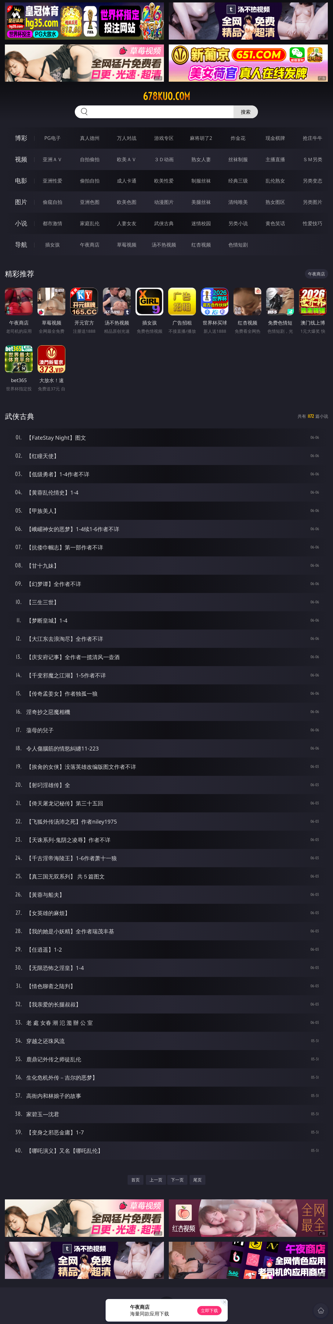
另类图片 (312, 202)
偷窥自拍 (52, 202)
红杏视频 (201, 244)
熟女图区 (275, 202)
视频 (21, 159)
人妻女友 (126, 223)
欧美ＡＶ (126, 159)
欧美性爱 (164, 180)
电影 (21, 180)
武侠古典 (164, 223)
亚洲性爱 (52, 180)
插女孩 (52, 244)
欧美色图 (126, 202)
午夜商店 (90, 244)
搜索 (246, 111)
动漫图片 (164, 202)
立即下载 (209, 1310)
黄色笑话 (275, 223)
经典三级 (238, 180)
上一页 (156, 1180)
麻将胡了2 (201, 138)
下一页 (177, 1180)
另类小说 (238, 223)
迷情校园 (201, 223)
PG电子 (52, 138)
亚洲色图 (90, 202)
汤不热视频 (164, 244)
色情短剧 (238, 244)
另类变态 (312, 180)
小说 (21, 223)
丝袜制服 (238, 159)
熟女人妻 (201, 159)
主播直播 (275, 159)
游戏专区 (164, 138)
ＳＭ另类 (312, 159)
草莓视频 (126, 244)
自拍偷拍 (90, 159)
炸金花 (238, 138)
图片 (21, 202)
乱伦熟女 (275, 180)
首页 (135, 1180)
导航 (21, 244)
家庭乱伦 (90, 223)
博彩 (21, 138)
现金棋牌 (275, 138)
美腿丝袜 (201, 202)
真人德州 (90, 138)
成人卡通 (126, 180)
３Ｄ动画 (164, 159)
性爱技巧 (312, 223)
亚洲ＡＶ (52, 159)
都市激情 (52, 223)
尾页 (197, 1180)
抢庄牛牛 (312, 138)
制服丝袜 (201, 180)
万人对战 (126, 138)
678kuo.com (166, 96)
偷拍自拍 (90, 180)
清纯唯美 (238, 202)
